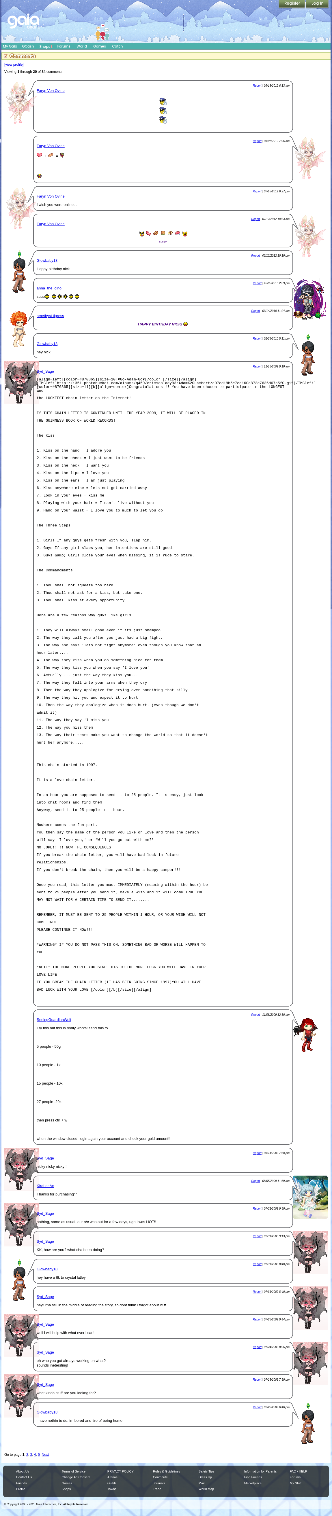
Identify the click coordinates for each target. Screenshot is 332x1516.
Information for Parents (260, 1471)
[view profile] (14, 64)
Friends (21, 1483)
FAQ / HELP (298, 1471)
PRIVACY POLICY (120, 1471)
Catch (117, 46)
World (82, 46)
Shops (46, 46)
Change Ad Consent (76, 1477)
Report (257, 85)
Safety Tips (207, 1471)
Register (292, 4)
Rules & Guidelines (166, 1471)
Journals (159, 1483)
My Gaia (10, 46)
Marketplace (253, 1483)
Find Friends (253, 1477)
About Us (22, 1471)
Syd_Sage (45, 371)
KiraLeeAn (45, 1186)
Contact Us (24, 1477)
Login (317, 4)
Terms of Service (73, 1471)
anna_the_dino (49, 288)
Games (99, 46)
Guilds (111, 1483)
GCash (28, 46)
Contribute (160, 1477)
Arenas (112, 1477)
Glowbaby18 (47, 260)
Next (45, 1455)
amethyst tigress (50, 316)
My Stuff (295, 1483)
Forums (63, 46)
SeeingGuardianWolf (54, 1019)
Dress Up (205, 1477)
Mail (201, 1483)
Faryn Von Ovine (51, 90)
